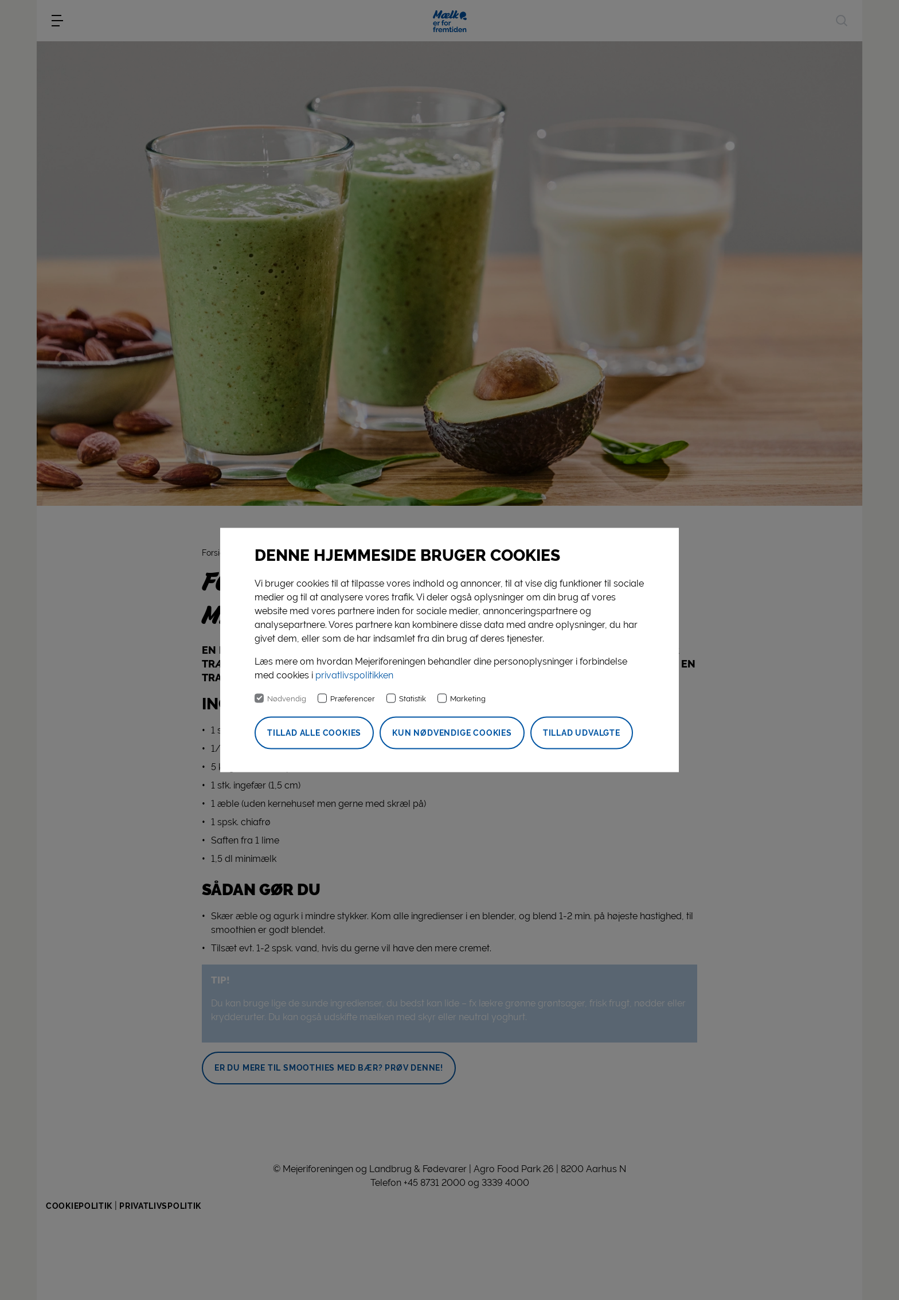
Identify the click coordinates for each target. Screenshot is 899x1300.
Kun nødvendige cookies (452, 732)
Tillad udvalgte (581, 732)
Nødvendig (286, 698)
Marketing (468, 698)
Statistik (412, 698)
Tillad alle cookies (314, 732)
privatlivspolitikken (354, 675)
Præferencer (352, 698)
